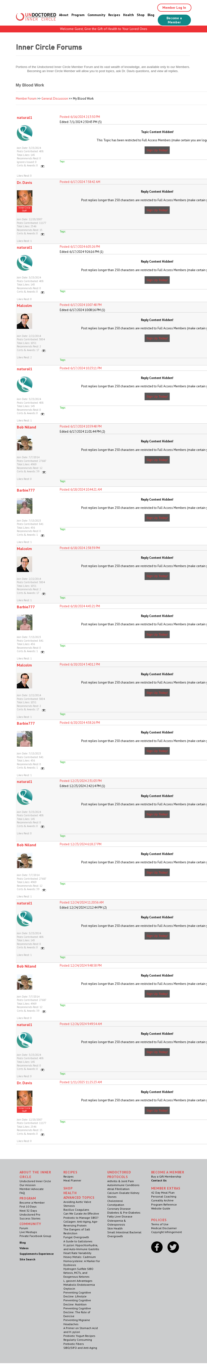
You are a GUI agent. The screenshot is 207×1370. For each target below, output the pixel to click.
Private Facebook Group (35, 1236)
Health (128, 15)
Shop (141, 15)
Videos (24, 1248)
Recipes (114, 15)
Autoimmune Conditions (123, 1185)
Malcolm (24, 305)
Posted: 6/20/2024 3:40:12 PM (80, 664)
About (64, 15)
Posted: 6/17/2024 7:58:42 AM (80, 182)
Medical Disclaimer (164, 1228)
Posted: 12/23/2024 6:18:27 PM (80, 844)
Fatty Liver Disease (119, 1216)
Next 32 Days (28, 1210)
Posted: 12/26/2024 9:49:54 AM (81, 1024)
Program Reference (164, 1204)
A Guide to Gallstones (77, 1241)
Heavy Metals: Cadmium (79, 1257)
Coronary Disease (119, 1208)
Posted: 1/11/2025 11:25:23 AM (81, 1082)
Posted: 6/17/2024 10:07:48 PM (81, 305)
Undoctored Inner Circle (35, 1181)
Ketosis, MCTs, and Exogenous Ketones (76, 1274)
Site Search (27, 1259)
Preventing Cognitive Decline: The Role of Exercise (77, 1312)
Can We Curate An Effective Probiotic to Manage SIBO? (81, 1215)
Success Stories (30, 1218)
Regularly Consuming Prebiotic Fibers (77, 1341)
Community (96, 15)
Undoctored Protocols (119, 1174)
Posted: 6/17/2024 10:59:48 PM (81, 426)
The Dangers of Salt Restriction (76, 1231)
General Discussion (54, 98)
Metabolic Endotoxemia (79, 1284)
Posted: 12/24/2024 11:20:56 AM (82, 902)
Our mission (28, 1185)
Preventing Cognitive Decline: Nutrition (77, 1302)
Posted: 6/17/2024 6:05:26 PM (80, 247)
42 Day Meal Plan (163, 1192)
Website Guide (160, 1208)
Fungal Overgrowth (76, 1237)
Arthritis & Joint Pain (120, 1181)
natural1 (24, 117)
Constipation (115, 1205)
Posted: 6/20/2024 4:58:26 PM (80, 723)
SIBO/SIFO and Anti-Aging (80, 1348)
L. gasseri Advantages (77, 1281)
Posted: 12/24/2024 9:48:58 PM (81, 965)
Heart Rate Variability (77, 1253)
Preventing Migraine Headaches (76, 1322)
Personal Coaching (163, 1196)
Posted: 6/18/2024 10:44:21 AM (81, 489)
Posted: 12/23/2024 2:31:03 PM (81, 781)
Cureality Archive (162, 1200)
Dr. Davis (24, 182)
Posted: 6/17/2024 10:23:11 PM (81, 368)
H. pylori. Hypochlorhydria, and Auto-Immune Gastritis (81, 1247)
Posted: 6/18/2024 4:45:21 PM (80, 606)
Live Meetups (28, 1232)
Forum (24, 1228)
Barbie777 (26, 490)
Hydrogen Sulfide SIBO (78, 1269)
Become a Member (174, 20)
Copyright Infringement (166, 1232)
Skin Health (115, 1228)
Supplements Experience (37, 1254)
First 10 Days (28, 1206)
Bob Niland (26, 427)
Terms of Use (159, 1224)
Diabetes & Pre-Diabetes (123, 1212)
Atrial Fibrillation (118, 1189)
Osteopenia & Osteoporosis (116, 1222)
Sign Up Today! (157, 150)
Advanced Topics (79, 1197)
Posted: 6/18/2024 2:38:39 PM (80, 548)
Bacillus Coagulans (76, 1209)
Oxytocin (69, 1288)
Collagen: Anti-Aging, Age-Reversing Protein (80, 1223)
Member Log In (174, 7)
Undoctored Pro (30, 1214)
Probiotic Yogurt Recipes (79, 1336)
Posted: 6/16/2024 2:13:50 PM (80, 117)
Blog (151, 15)
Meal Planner (72, 1180)
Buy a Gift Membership (166, 1176)
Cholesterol (115, 1201)
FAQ (22, 1193)
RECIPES (70, 1172)
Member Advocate (32, 1189)
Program (78, 15)
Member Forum (26, 98)
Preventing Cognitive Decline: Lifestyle (77, 1294)
